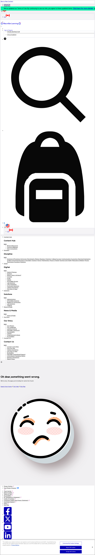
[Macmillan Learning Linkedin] (8, 538)
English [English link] (9, 260)
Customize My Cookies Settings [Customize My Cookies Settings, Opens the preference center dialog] (71, 543)
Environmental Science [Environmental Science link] (18, 260)
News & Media (8, 307)
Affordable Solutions (13, 301)
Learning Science (12, 329)
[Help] (5, 39)
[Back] (13, 373)
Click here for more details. (83, 8)
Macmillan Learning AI (13, 330)
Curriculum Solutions (13, 286)
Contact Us (7, 338)
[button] (49, 130)
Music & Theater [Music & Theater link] (54, 260)
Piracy (5, 503)
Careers (9, 333)
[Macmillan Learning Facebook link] (8, 514)
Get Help (16, 386)
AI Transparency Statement (12, 497)
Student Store (7, 5)
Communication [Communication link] (66, 259)
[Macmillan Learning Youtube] (8, 530)
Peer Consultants (12, 249)
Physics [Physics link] (87, 260)
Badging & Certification (14, 302)
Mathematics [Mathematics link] (45, 260)
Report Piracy (11, 359)
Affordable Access (12, 281)
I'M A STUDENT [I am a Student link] (11, 35)
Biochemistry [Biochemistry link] (31, 259)
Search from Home (6, 386)
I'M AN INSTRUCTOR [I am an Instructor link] (13, 32)
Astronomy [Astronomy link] (23, 259)
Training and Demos (12, 287)
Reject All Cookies (70, 547)
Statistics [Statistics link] (23, 262)
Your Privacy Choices (10, 488)
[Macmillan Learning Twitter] (8, 522)
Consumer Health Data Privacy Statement (16, 500)
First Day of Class (12, 289)
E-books (9, 277)
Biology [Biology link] (37, 259)
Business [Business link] (42, 259)
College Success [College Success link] (56, 259)
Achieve (9, 273)
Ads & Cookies (8, 492)
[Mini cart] (49, 177)
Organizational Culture (13, 335)
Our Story (7, 317)
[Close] (92, 547)
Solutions (6, 290)
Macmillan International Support (16, 354)
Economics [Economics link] (74, 259)
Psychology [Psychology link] (10, 262)
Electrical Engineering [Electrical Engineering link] (84, 259)
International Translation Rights (16, 356)
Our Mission (10, 326)
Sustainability (11, 332)
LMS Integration (12, 284)
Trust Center (7, 491)
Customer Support (9, 502)
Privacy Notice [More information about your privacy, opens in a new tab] (15, 545)
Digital (5, 263)
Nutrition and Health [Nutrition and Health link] (66, 260)
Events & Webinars (12, 247)
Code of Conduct (9, 499)
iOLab (8, 278)
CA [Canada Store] (7, 17)
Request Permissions (13, 357)
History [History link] (39, 260)
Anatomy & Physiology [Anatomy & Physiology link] (13, 259)
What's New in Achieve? (14, 275)
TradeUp (9, 305)
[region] (47, 547)
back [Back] (5, 244)
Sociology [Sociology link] (17, 262)
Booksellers (10, 353)
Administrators (11, 299)
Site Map (22, 386)
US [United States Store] (7, 226)
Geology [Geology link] (34, 260)
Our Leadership (11, 327)
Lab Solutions (11, 283)
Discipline (6, 250)
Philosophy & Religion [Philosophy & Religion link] (78, 260)
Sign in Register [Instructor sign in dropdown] (8, 30)
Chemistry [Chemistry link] (48, 259)
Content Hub (8, 237)
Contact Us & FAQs (13, 347)
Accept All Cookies (71, 551)
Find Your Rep (11, 348)
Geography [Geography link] (28, 260)
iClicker (9, 280)
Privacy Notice (8, 486)
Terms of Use (8, 494)
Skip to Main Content (7, 1)
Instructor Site (7, 4)
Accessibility (10, 336)
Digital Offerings (12, 272)
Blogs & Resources (12, 245)
